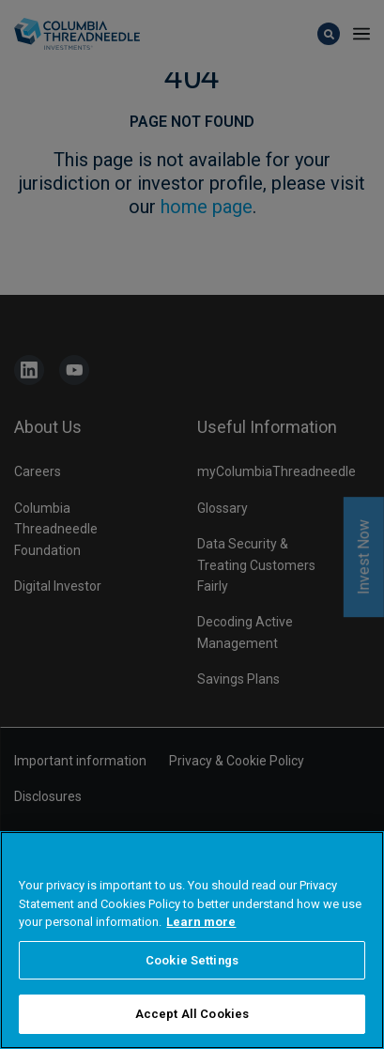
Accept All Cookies (192, 1017)
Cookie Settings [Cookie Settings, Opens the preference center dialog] (192, 963)
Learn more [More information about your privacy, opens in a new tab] (201, 925)
